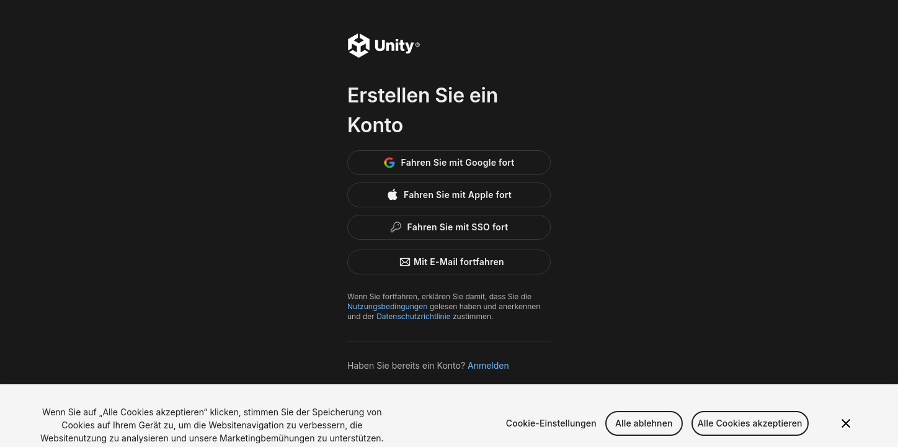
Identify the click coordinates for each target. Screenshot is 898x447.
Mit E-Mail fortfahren (449, 262)
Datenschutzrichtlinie (413, 316)
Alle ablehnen (644, 428)
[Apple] (449, 195)
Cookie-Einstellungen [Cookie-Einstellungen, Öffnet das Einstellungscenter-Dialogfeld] (551, 428)
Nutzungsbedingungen (387, 306)
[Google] (449, 162)
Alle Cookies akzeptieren (750, 428)
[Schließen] (845, 428)
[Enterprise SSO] (449, 227)
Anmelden (488, 365)
